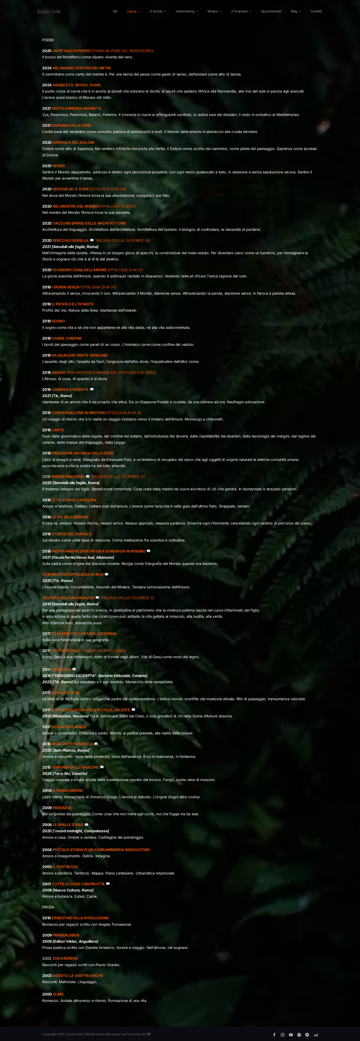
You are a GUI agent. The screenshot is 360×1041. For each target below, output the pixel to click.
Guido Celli (48, 11)
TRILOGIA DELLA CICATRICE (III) (122, 240)
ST (149, 1034)
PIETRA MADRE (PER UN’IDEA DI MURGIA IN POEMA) (96, 551)
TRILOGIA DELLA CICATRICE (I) (98, 597)
